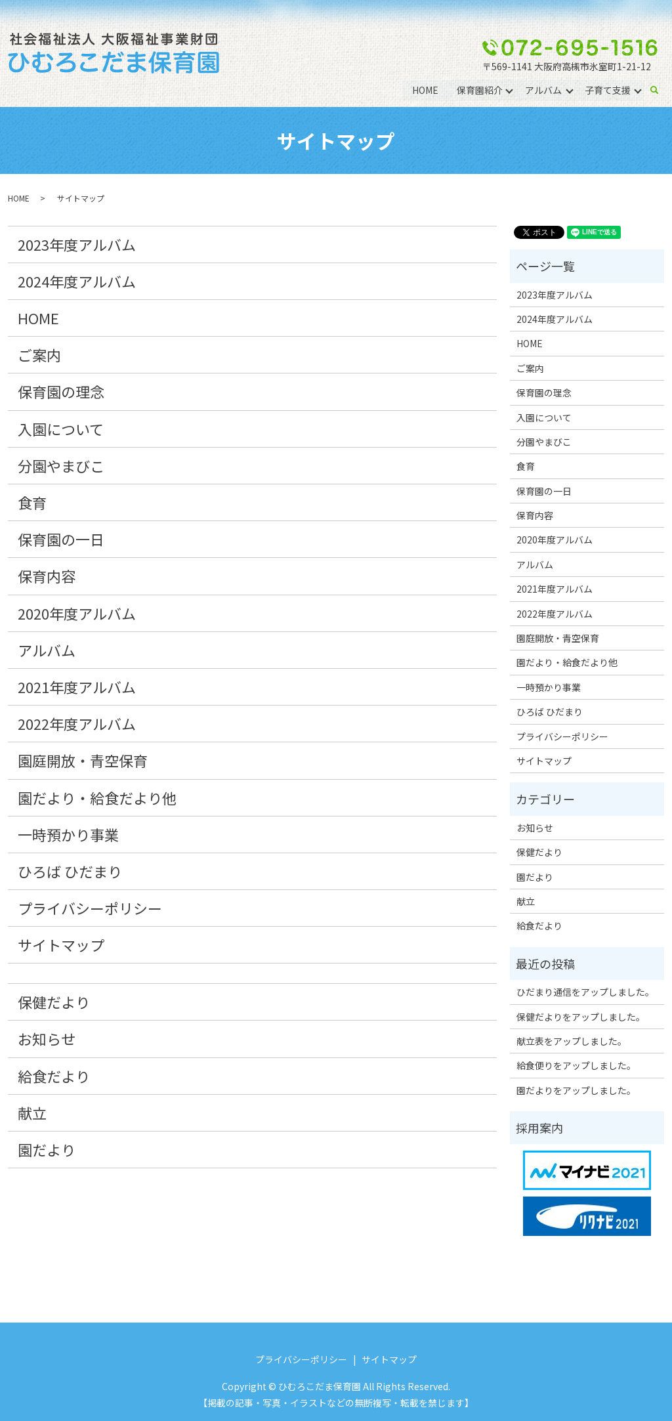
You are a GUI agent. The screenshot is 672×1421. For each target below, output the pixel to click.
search (659, 89)
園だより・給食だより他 (97, 797)
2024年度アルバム (77, 280)
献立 (32, 1112)
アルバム (543, 89)
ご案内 (39, 354)
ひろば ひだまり (70, 870)
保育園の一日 (61, 538)
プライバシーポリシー (90, 907)
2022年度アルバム (77, 723)
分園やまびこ (61, 465)
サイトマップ (61, 944)
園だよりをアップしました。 (576, 1090)
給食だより (54, 1075)
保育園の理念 (61, 391)
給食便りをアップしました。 (576, 1065)
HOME (424, 89)
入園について (61, 428)
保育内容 (46, 575)
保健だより (54, 1001)
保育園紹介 (479, 89)
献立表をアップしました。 (571, 1041)
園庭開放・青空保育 (83, 760)
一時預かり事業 (68, 834)
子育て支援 (608, 89)
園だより (46, 1149)
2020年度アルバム (77, 613)
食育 (32, 502)
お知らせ (46, 1038)
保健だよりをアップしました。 (580, 1016)
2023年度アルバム (77, 244)
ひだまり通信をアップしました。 (585, 991)
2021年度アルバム (77, 686)
